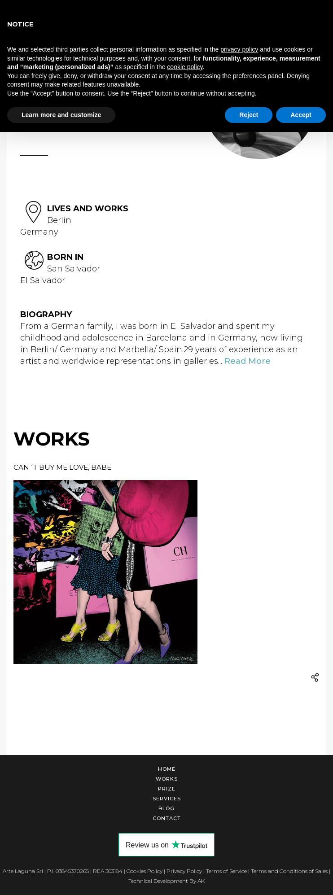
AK (201, 881)
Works (167, 779)
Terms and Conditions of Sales (289, 871)
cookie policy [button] (184, 66)
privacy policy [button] (239, 49)
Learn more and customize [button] (61, 114)
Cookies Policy (144, 871)
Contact (167, 818)
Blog (166, 808)
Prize (166, 789)
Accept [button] (300, 114)
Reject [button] (248, 114)
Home (166, 769)
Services (167, 798)
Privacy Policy (184, 871)
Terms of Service (226, 871)
